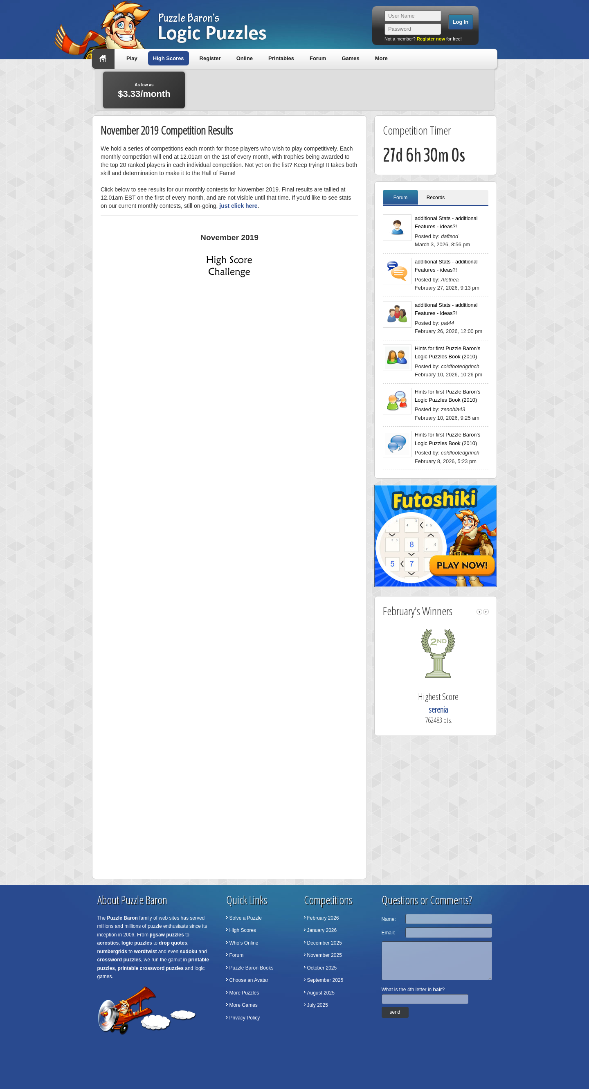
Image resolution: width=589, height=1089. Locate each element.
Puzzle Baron (122, 918)
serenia (438, 709)
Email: (388, 933)
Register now (431, 38)
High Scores (168, 58)
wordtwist (145, 951)
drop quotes (173, 943)
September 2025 (325, 980)
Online (244, 58)
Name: (389, 919)
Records (436, 197)
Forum (318, 58)
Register (210, 58)
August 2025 (321, 993)
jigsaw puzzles (167, 935)
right (486, 612)
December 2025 (324, 943)
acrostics (108, 943)
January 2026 (322, 930)
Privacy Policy (244, 1018)
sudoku (189, 951)
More (381, 58)
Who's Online (244, 943)
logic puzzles (136, 943)
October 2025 (322, 968)
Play (131, 58)
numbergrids (112, 951)
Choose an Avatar (248, 980)
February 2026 (323, 918)
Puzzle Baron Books (251, 968)
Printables (281, 58)
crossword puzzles (119, 960)
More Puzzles (244, 993)
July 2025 (317, 1005)
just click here (238, 205)
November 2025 (324, 955)
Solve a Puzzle (245, 918)
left (479, 612)
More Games (243, 1005)
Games (350, 58)
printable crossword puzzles (151, 968)
